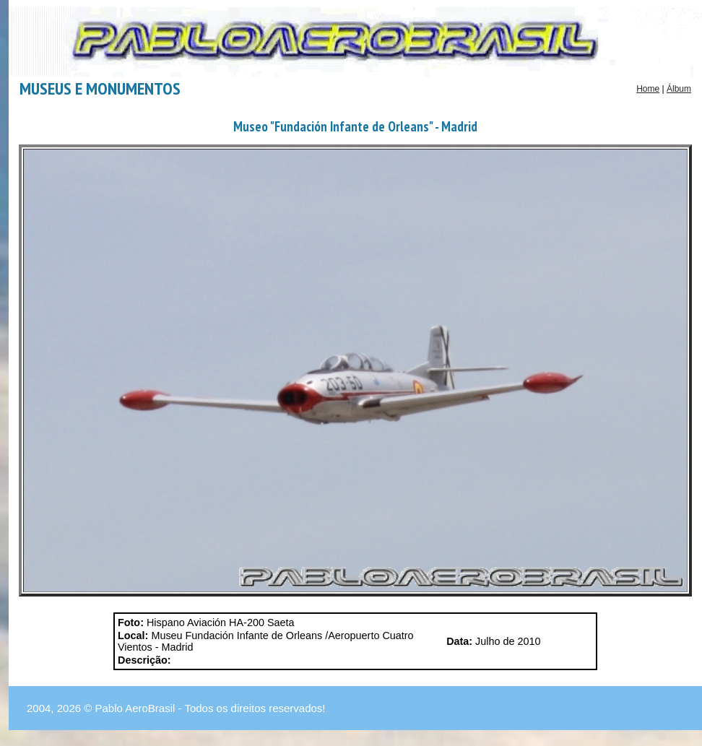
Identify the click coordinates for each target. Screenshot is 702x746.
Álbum (679, 89)
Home (647, 89)
